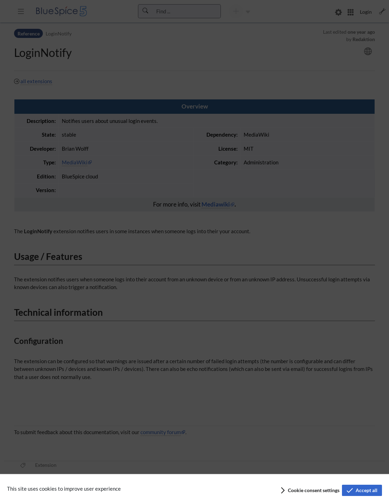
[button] (309, 490)
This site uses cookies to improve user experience (64, 488)
